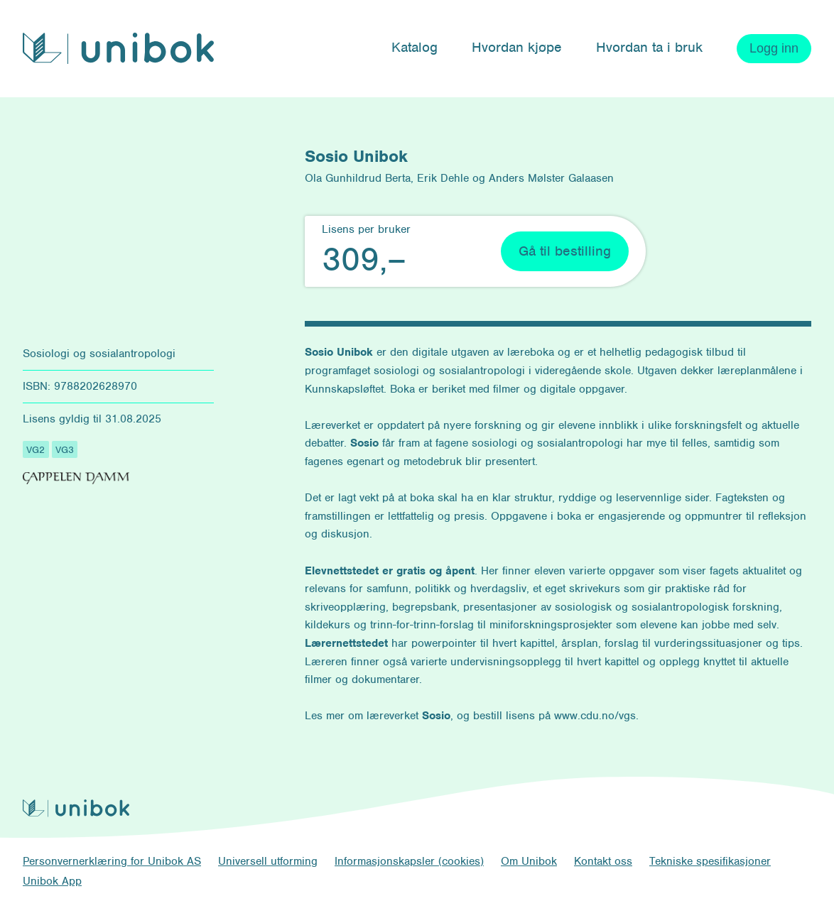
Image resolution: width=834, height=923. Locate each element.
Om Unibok (529, 861)
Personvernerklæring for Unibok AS (112, 861)
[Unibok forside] (118, 48)
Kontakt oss (603, 861)
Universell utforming (268, 861)
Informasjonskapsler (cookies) (409, 861)
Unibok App (52, 881)
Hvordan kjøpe (517, 47)
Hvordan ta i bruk (649, 47)
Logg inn (773, 48)
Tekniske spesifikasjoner (710, 861)
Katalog (414, 47)
